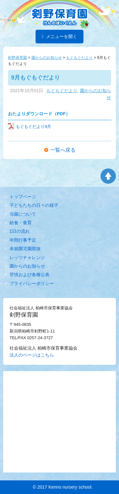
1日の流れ (20, 231)
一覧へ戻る (63, 150)
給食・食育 (21, 222)
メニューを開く (59, 36)
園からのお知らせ (27, 266)
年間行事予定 (23, 240)
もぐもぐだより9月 (29, 126)
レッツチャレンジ (27, 257)
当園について (23, 214)
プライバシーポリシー (32, 283)
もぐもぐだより (61, 90)
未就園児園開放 (25, 248)
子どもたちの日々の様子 (34, 205)
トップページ (23, 196)
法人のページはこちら (32, 355)
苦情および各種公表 (30, 274)
